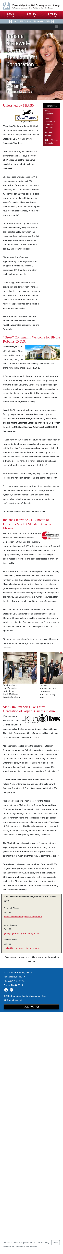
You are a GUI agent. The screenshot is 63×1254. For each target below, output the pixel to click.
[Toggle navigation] (56, 26)
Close (55, 1242)
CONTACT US (31, 1006)
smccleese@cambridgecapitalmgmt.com (23, 916)
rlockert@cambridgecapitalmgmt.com (21, 948)
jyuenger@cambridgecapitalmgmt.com (22, 933)
